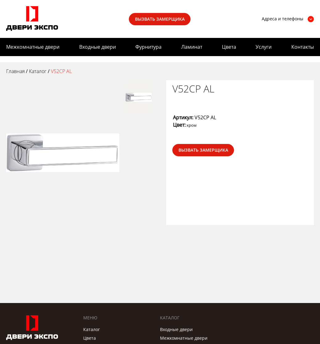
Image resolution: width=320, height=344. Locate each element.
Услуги (264, 46)
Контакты (302, 46)
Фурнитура (148, 46)
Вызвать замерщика (160, 19)
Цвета (229, 46)
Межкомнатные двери (32, 46)
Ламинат (191, 46)
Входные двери (97, 46)
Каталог (91, 329)
